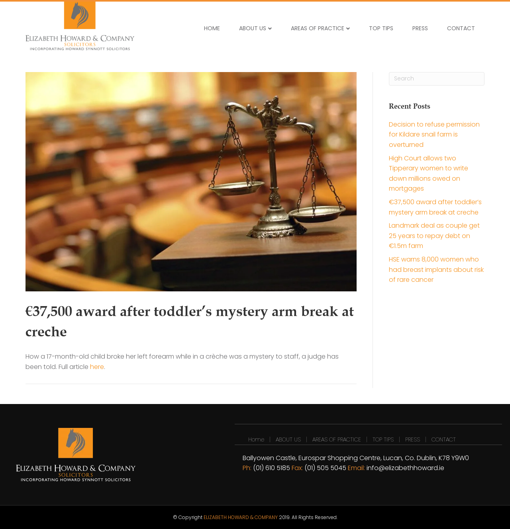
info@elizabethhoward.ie (405, 467)
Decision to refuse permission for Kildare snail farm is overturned (434, 134)
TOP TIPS (381, 28)
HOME (212, 28)
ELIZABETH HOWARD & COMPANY (241, 517)
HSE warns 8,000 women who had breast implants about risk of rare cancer (436, 269)
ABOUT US (252, 28)
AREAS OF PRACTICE (317, 28)
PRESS (420, 28)
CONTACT (461, 28)
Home (256, 439)
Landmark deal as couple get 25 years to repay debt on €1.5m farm (434, 235)
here (97, 366)
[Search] (437, 79)
